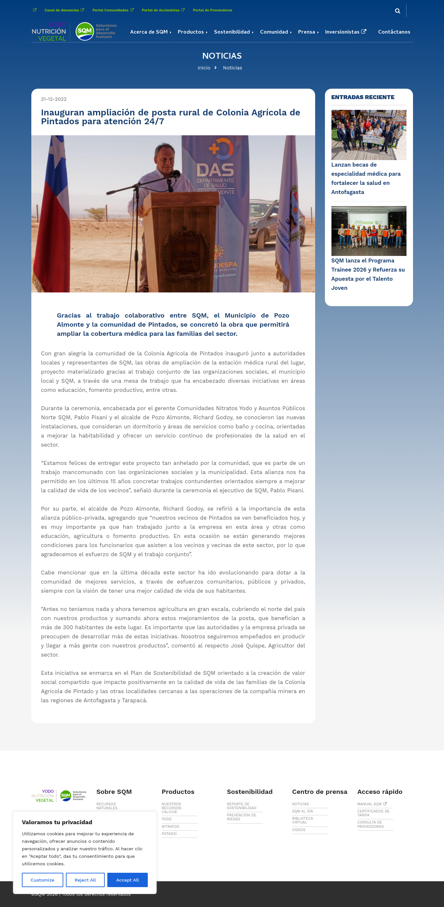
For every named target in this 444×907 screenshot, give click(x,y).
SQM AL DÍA (302, 811)
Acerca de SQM (149, 32)
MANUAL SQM (373, 804)
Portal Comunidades (113, 10)
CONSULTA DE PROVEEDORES (371, 824)
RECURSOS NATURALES (107, 806)
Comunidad (274, 32)
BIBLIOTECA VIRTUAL (302, 820)
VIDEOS (299, 830)
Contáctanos (394, 32)
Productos (191, 32)
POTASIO (169, 834)
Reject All (85, 880)
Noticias (232, 68)
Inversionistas (346, 32)
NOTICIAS (300, 804)
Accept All (127, 880)
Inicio (204, 68)
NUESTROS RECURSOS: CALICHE (172, 808)
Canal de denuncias (65, 10)
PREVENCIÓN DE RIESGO (241, 817)
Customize (42, 880)
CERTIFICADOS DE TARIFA (374, 813)
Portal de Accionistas (164, 10)
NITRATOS (170, 827)
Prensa (306, 32)
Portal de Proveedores (212, 10)
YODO (167, 819)
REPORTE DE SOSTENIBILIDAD (242, 806)
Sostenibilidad (232, 32)
